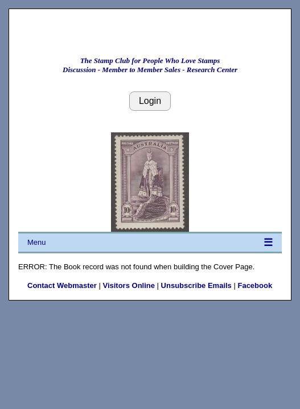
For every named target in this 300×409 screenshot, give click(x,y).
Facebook (254, 285)
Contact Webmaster (62, 285)
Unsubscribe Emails (196, 285)
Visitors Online (128, 285)
